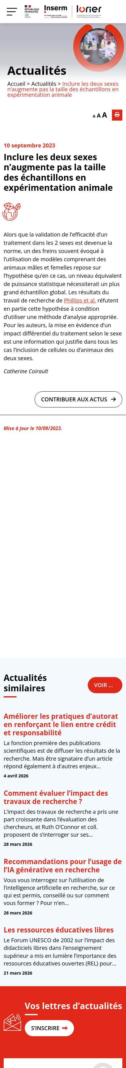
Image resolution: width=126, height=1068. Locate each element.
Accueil (16, 83)
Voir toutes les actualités (108, 685)
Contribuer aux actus (78, 399)
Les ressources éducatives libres (59, 930)
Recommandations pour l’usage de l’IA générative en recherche (63, 865)
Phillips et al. (80, 300)
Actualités (36, 70)
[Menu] (12, 11)
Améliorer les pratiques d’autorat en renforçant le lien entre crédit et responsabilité (61, 724)
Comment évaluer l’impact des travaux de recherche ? (56, 797)
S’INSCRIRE (49, 1028)
